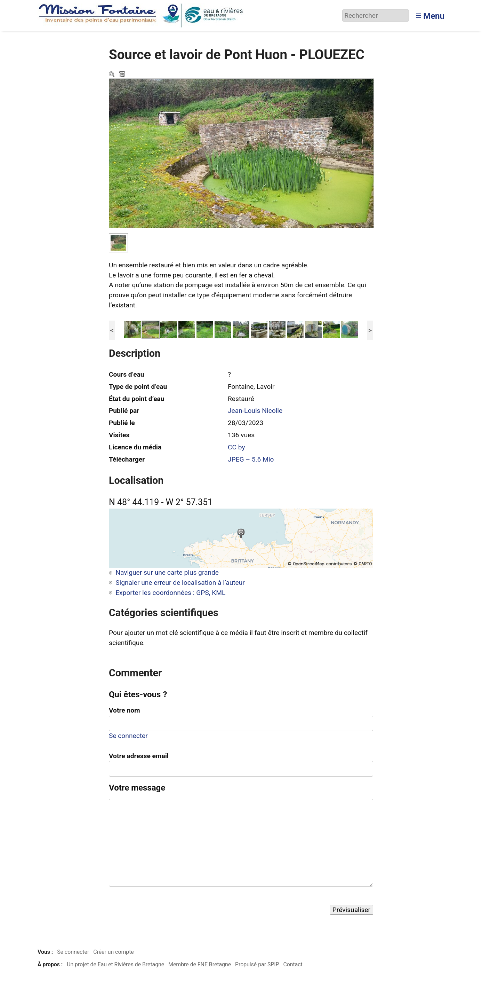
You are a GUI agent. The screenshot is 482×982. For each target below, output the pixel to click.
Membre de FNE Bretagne (199, 964)
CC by (236, 447)
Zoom (112, 74)
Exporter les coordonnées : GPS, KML (170, 593)
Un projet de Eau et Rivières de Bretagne (115, 964)
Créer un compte (113, 952)
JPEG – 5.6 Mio (251, 459)
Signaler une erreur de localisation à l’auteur (180, 583)
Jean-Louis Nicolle (255, 411)
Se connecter (128, 736)
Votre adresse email (139, 756)
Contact (292, 964)
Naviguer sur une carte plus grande (167, 572)
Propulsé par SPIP (257, 964)
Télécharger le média (122, 74)
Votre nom (124, 710)
